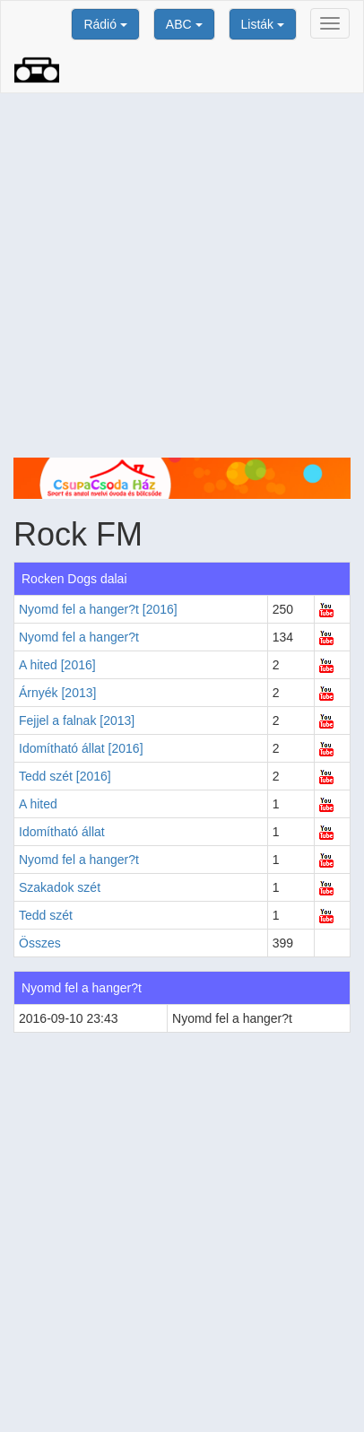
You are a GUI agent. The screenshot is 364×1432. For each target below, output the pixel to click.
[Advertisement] (182, 275)
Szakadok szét (59, 887)
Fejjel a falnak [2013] (76, 720)
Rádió (104, 24)
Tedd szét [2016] (65, 776)
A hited (38, 804)
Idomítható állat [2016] (81, 748)
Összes (40, 943)
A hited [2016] (57, 665)
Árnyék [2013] (57, 692)
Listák (262, 24)
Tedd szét (46, 915)
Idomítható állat (62, 832)
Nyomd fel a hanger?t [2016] (98, 609)
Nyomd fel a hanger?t (79, 637)
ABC (184, 24)
